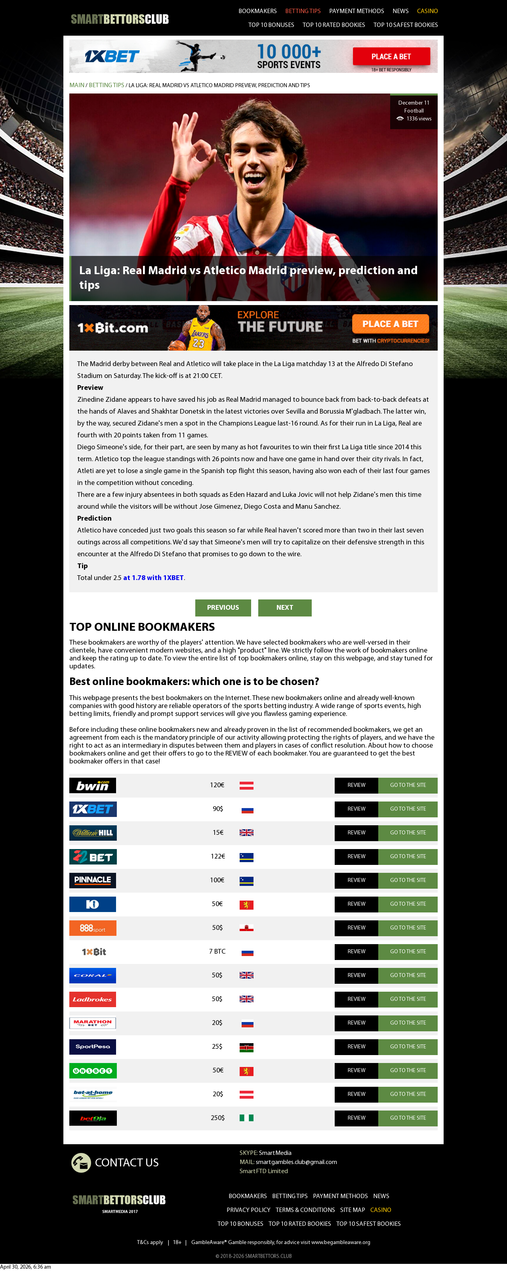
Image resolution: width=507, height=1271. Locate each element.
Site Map (352, 1210)
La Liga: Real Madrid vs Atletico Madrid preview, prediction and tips (219, 86)
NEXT (285, 608)
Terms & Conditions (305, 1210)
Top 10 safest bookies (368, 1224)
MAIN (76, 85)
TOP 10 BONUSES (271, 25)
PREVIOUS (223, 608)
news (401, 11)
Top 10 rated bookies (300, 1224)
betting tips (303, 11)
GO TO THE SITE (408, 785)
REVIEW (357, 785)
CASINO (427, 11)
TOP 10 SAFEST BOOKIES (406, 25)
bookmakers (257, 11)
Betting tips (106, 85)
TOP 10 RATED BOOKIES (334, 25)
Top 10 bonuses (240, 1224)
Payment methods (356, 11)
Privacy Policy (249, 1210)
